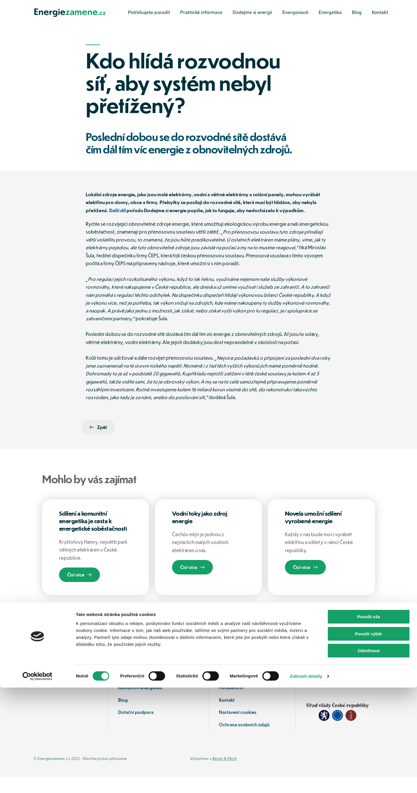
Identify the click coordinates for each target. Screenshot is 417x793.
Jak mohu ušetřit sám (240, 691)
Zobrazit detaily (306, 781)
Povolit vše (368, 722)
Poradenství (231, 703)
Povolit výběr (368, 739)
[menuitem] (149, 12)
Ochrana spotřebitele (140, 691)
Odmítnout (369, 756)
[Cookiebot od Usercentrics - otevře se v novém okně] (37, 781)
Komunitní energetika (140, 703)
